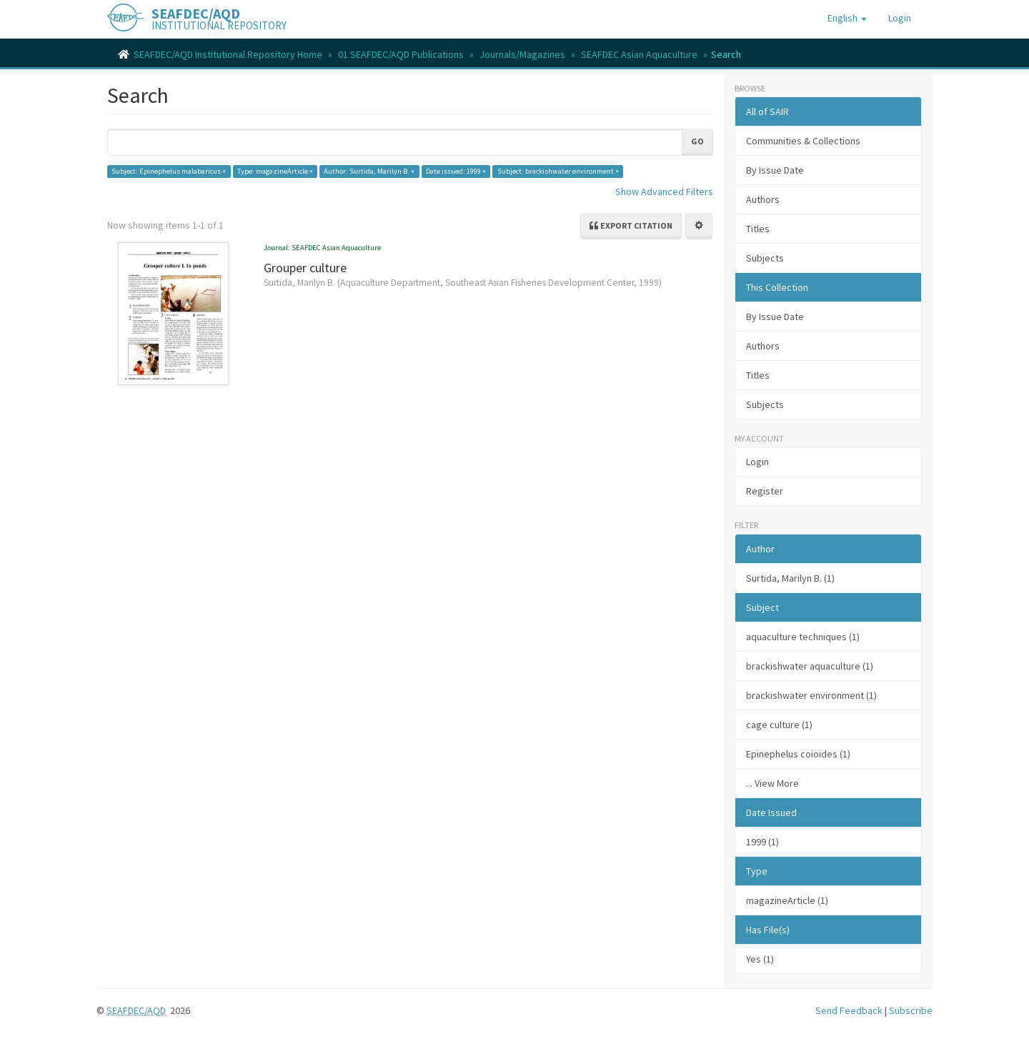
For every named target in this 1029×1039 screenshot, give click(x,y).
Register (764, 490)
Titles (758, 228)
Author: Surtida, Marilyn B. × (369, 171)
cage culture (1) (779, 724)
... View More (772, 783)
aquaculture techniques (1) (803, 636)
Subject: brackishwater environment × (558, 171)
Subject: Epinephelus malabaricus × (168, 171)
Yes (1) (760, 959)
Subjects (765, 258)
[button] (847, 18)
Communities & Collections (803, 140)
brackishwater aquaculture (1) (809, 666)
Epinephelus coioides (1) (798, 753)
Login (757, 461)
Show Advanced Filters (664, 191)
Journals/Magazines (522, 54)
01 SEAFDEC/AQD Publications (401, 54)
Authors (763, 199)
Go (697, 141)
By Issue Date (775, 170)
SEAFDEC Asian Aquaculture (639, 54)
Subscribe (911, 1010)
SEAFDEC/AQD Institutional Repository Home (228, 54)
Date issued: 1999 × (456, 171)
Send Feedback (849, 1010)
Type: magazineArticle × (275, 171)
